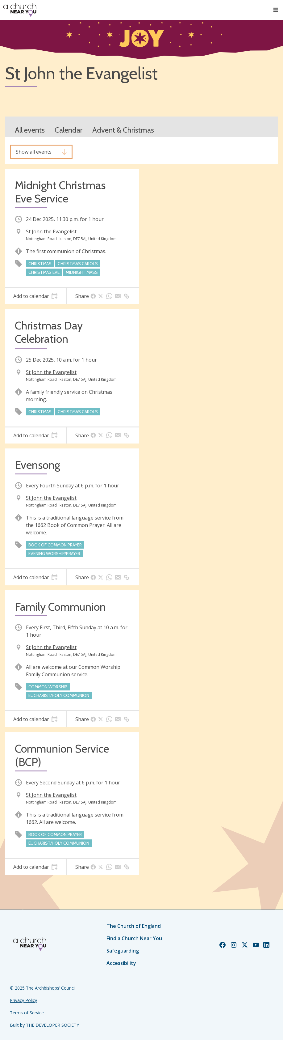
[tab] (35, 296)
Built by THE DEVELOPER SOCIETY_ (45, 1025)
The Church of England (133, 926)
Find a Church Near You (134, 938)
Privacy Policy (23, 1000)
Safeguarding (122, 950)
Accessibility (121, 963)
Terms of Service (27, 1013)
